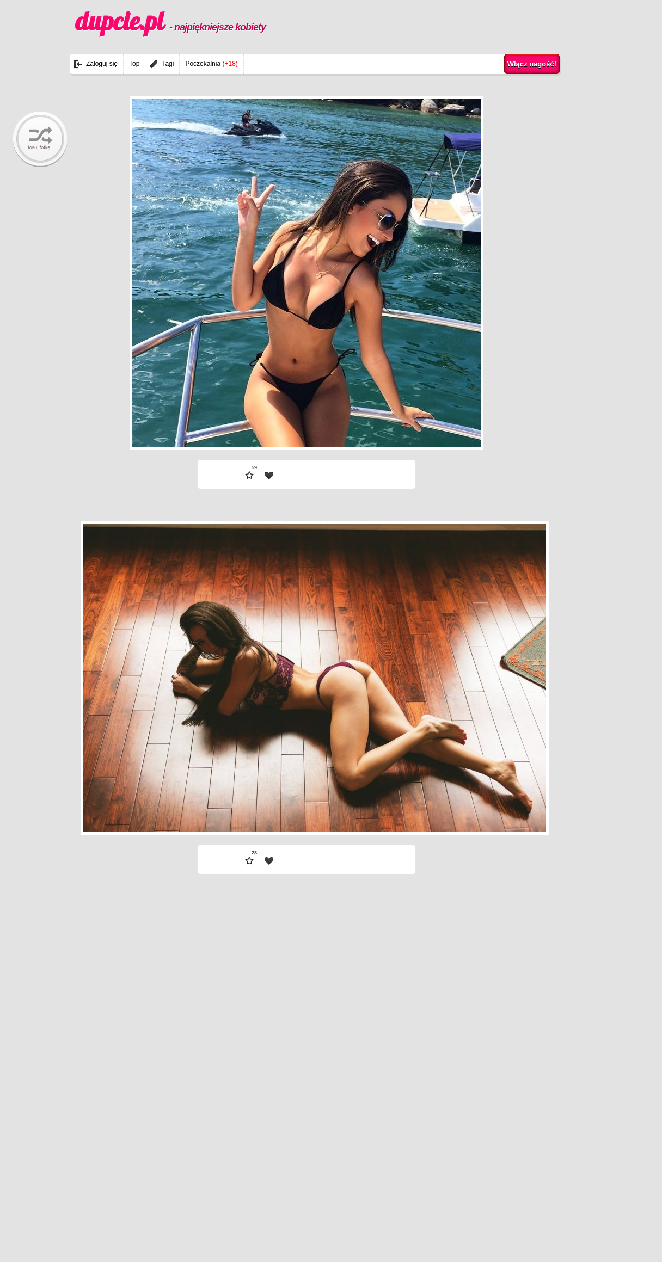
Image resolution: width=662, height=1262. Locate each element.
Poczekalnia (211, 63)
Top (134, 63)
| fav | (269, 475)
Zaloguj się (102, 63)
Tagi (168, 63)
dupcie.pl (170, 21)
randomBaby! (40, 139)
